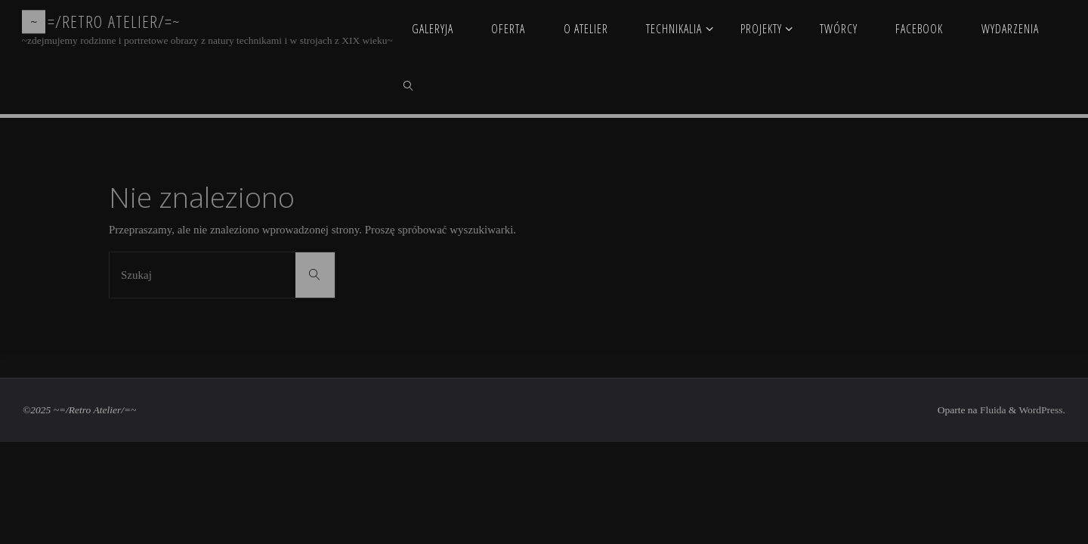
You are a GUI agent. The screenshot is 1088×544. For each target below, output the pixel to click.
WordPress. (1041, 410)
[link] (409, 85)
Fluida (992, 410)
